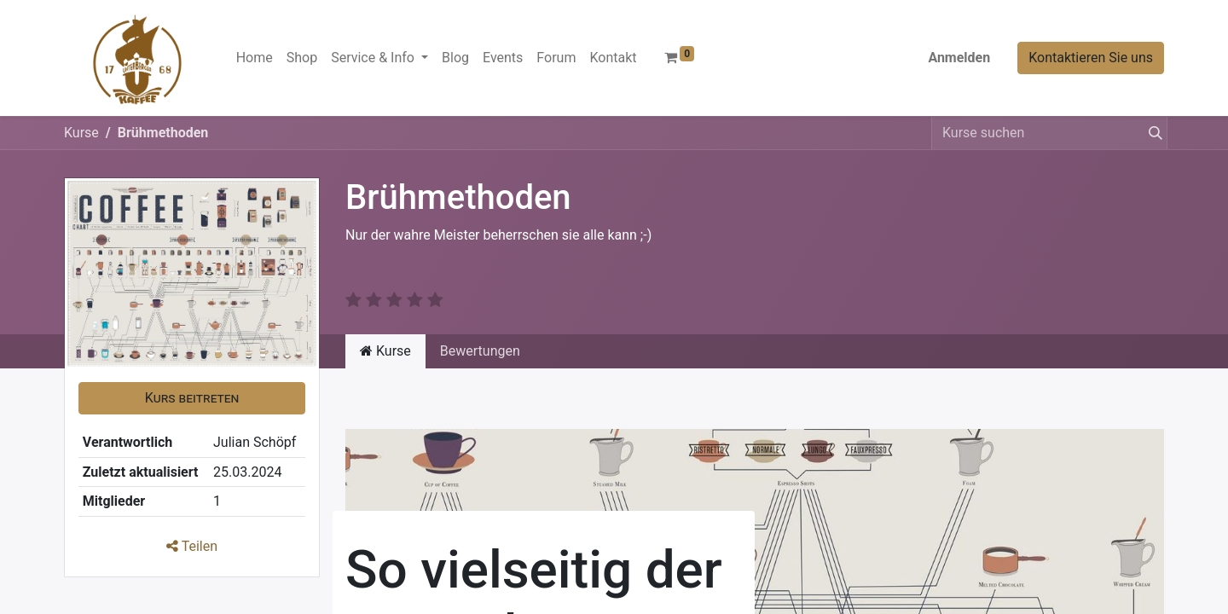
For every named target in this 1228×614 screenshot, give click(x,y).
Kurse (81, 133)
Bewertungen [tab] (480, 351)
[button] (191, 398)
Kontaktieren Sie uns (1090, 57)
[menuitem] (254, 58)
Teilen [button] (191, 546)
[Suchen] (1152, 133)
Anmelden (959, 57)
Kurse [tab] (385, 351)
